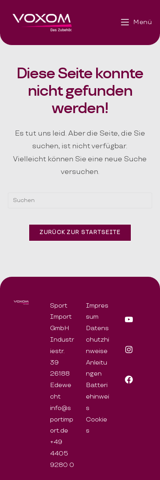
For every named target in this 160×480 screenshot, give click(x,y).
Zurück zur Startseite (79, 232)
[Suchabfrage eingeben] (80, 200)
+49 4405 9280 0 (62, 453)
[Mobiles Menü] (136, 22)
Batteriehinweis (97, 397)
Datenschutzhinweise (97, 340)
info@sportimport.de (61, 419)
